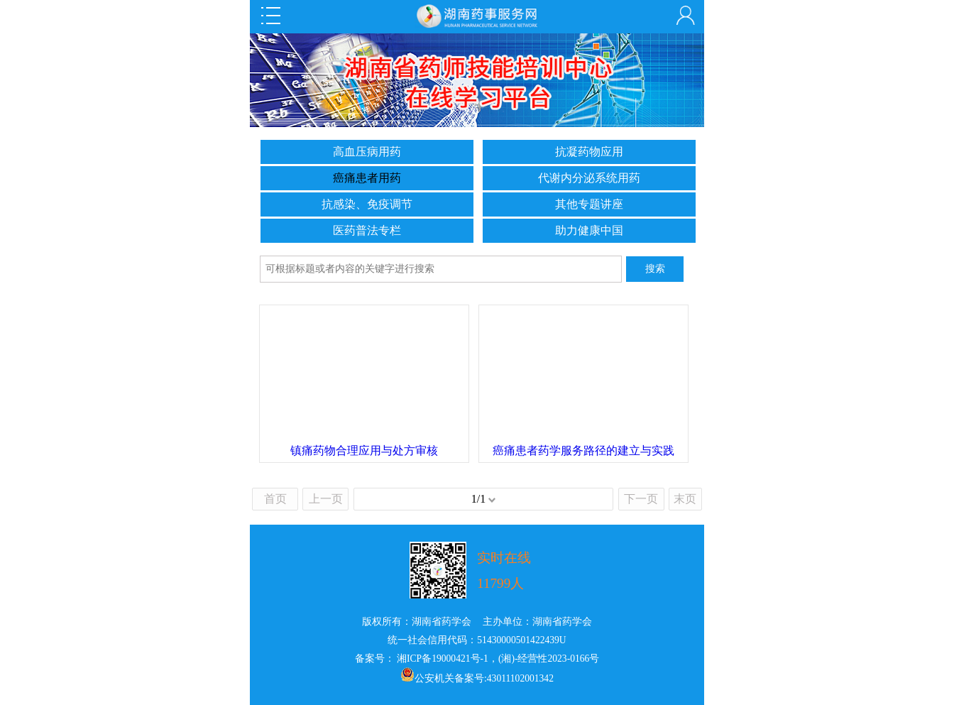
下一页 (641, 499)
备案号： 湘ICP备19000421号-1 (421, 658)
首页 (275, 499)
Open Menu (270, 15)
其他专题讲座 (589, 204)
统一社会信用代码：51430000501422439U (477, 640)
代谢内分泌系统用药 (589, 178)
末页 (685, 499)
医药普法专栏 (367, 230)
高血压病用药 (367, 152)
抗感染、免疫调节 (367, 204)
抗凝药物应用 (589, 152)
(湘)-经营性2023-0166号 (548, 658)
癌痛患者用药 (367, 178)
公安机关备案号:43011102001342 (484, 678)
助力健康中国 (589, 230)
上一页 (326, 499)
